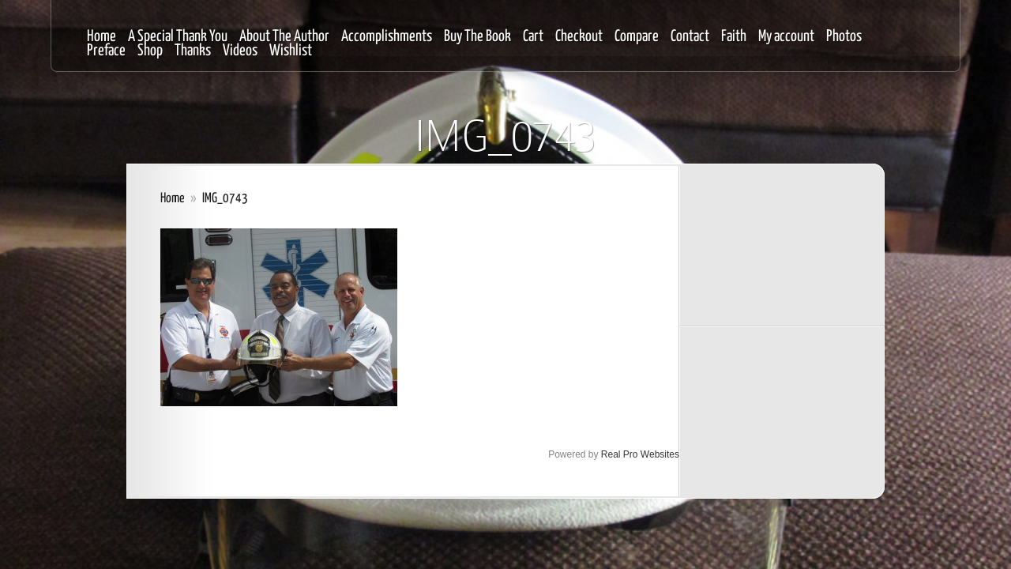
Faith (733, 37)
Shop (150, 51)
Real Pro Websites (640, 454)
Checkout (579, 37)
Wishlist (290, 51)
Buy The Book (477, 37)
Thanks (193, 51)
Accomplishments (386, 37)
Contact (690, 37)
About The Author (284, 37)
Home (101, 37)
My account (786, 37)
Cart (533, 37)
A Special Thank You (177, 37)
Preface (106, 51)
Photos (844, 37)
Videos (240, 51)
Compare (636, 37)
